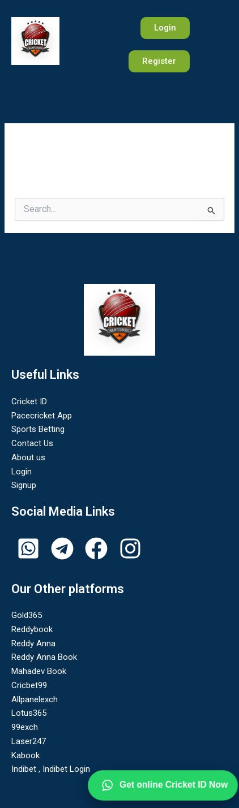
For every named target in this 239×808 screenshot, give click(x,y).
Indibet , (26, 769)
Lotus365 (28, 713)
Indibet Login (66, 769)
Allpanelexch (34, 699)
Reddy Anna (33, 643)
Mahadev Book (38, 671)
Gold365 (26, 615)
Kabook (25, 755)
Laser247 (28, 741)
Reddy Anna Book (44, 657)
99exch (24, 727)
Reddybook (32, 629)
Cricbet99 (29, 685)
